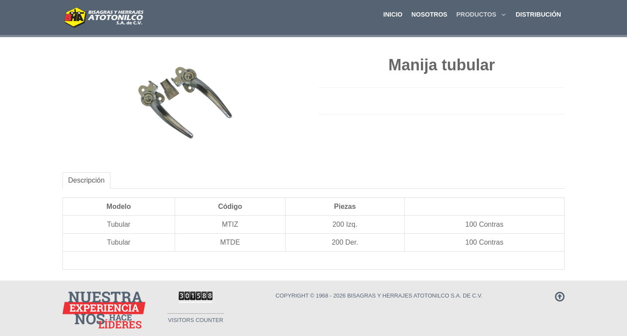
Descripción (86, 180)
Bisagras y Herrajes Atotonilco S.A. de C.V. (414, 295)
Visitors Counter (195, 320)
